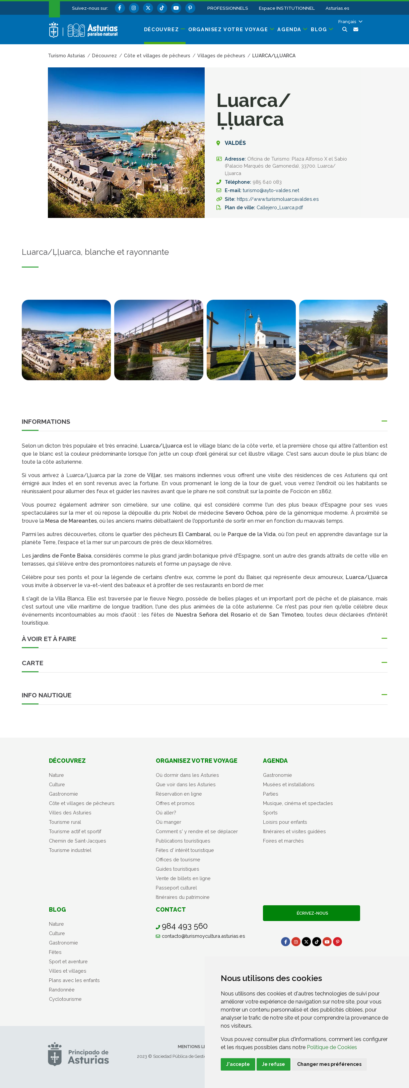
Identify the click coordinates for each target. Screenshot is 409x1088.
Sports (270, 812)
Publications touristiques (183, 841)
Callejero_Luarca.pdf (280, 207)
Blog (57, 909)
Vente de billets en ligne (183, 878)
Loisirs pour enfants (285, 822)
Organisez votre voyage (196, 760)
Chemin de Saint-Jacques (77, 841)
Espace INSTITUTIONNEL (287, 8)
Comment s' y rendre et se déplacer (197, 831)
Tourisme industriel (70, 850)
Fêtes (55, 952)
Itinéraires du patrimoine (183, 897)
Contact (171, 909)
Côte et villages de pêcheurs (82, 803)
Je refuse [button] (273, 1064)
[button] (349, 21)
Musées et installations (289, 784)
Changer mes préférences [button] (329, 1064)
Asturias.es (337, 8)
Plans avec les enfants (74, 980)
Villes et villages (67, 971)
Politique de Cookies (332, 1047)
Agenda (275, 760)
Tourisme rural (65, 822)
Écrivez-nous (311, 913)
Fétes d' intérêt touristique (185, 850)
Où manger (168, 822)
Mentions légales (199, 1046)
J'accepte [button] (238, 1064)
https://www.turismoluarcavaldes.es (278, 199)
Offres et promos (175, 803)
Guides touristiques (177, 869)
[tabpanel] (66, 344)
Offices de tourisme (178, 859)
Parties (270, 794)
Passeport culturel (176, 888)
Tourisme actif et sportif (75, 831)
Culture (57, 784)
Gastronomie (63, 794)
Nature (56, 775)
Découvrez (67, 760)
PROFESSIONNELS (227, 8)
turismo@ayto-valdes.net (271, 190)
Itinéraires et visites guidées (294, 831)
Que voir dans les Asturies (186, 784)
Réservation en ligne (179, 794)
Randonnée (62, 989)
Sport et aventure (68, 961)
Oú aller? (166, 812)
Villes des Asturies (70, 812)
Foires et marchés (283, 841)
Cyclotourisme (65, 999)
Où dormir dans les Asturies (187, 775)
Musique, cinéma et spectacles (298, 803)
